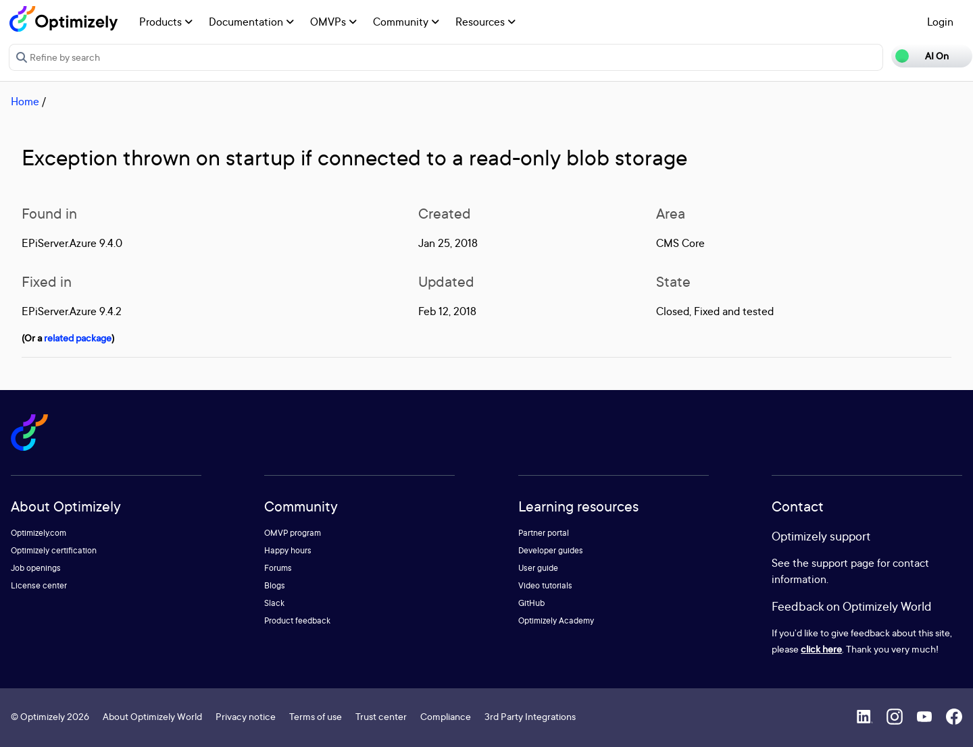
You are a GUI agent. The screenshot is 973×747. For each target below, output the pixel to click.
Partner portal (543, 532)
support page (843, 562)
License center (39, 585)
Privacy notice (246, 716)
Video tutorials (545, 585)
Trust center (381, 716)
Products (166, 21)
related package (77, 337)
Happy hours (287, 550)
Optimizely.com (38, 532)
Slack (274, 603)
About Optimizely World (152, 716)
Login (940, 21)
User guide (538, 568)
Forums (278, 568)
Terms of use (315, 716)
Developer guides (550, 550)
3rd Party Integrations (530, 716)
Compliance (445, 716)
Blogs (274, 585)
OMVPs (333, 21)
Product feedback (297, 620)
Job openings (36, 568)
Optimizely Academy (556, 620)
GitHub (531, 603)
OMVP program (292, 532)
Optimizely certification (54, 550)
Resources (485, 21)
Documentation (251, 21)
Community (406, 21)
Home (25, 101)
